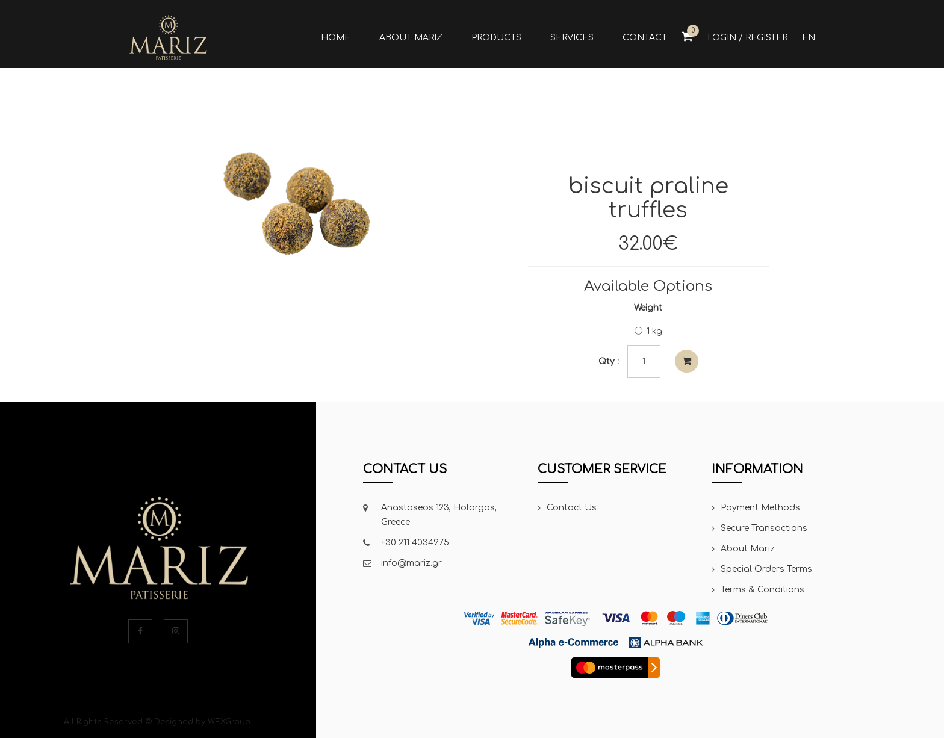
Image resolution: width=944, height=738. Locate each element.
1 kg (648, 331)
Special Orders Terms (766, 569)
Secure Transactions (764, 528)
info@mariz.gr (411, 563)
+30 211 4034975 (415, 542)
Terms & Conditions (762, 589)
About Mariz (748, 548)
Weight (648, 307)
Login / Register (747, 37)
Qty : (608, 361)
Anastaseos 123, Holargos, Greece (439, 515)
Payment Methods (760, 507)
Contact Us (572, 507)
